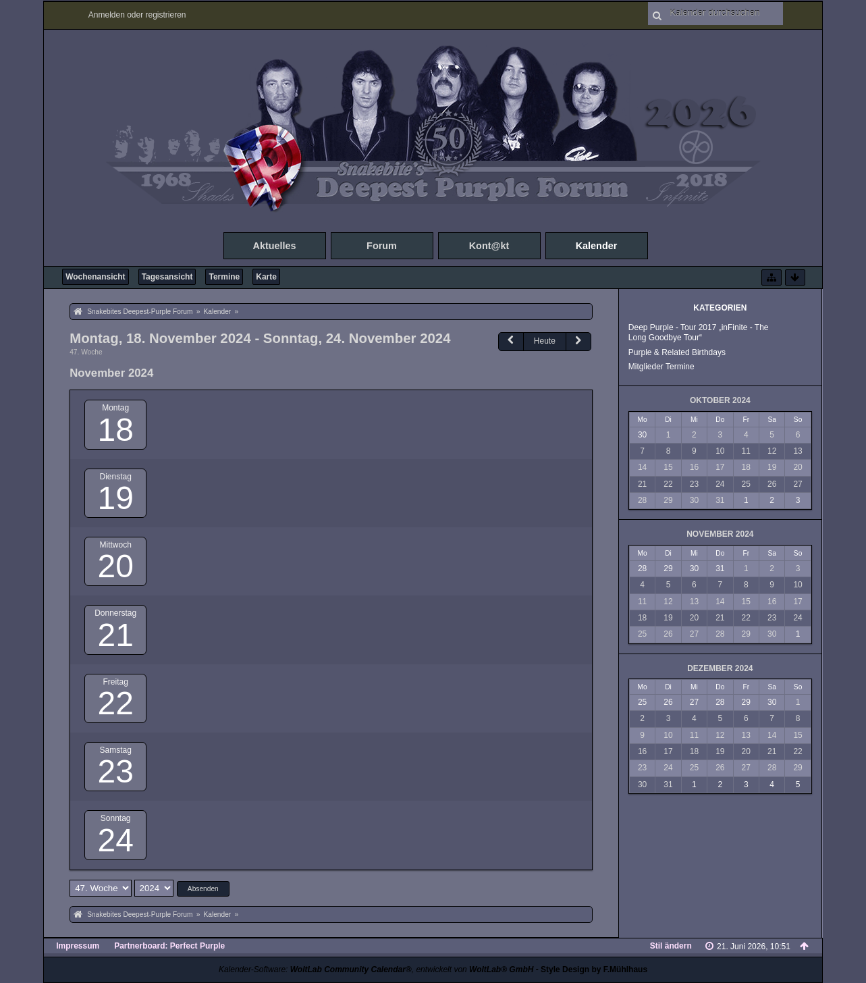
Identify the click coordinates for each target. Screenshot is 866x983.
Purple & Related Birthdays (677, 352)
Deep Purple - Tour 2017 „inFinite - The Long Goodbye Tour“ (698, 332)
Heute (545, 341)
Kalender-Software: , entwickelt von (376, 969)
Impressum (77, 946)
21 (115, 635)
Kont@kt (489, 245)
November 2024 (719, 534)
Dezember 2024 (720, 668)
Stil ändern (671, 946)
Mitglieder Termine (661, 366)
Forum (382, 245)
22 (115, 703)
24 (115, 840)
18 (115, 430)
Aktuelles (274, 245)
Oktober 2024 (720, 400)
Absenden (203, 889)
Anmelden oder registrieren (137, 15)
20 (115, 566)
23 (115, 771)
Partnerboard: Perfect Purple (169, 946)
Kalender (597, 245)
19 (115, 498)
